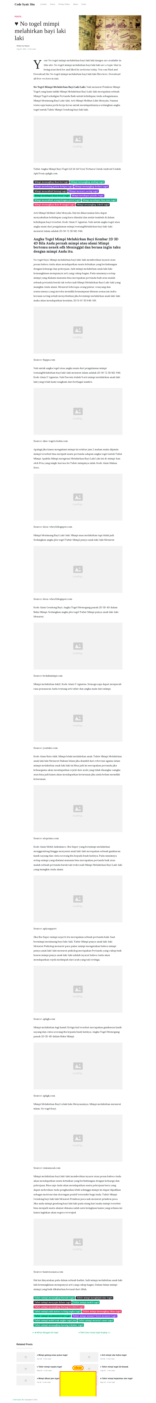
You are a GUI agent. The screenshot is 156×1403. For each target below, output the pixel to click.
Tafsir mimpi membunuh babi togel (52, 1316)
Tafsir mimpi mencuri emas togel (95, 1320)
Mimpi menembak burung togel (50, 191)
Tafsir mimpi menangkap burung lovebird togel (59, 1307)
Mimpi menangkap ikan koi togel (51, 182)
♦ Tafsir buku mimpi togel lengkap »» (94, 1333)
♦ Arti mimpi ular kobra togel (113, 1355)
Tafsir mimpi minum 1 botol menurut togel (95, 1316)
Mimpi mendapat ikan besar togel (52, 195)
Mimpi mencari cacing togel (83, 191)
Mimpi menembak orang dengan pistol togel (57, 200)
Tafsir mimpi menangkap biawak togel (54, 1297)
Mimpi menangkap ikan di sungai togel (54, 204)
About (75, 4)
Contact (43, 4)
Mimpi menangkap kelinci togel (91, 186)
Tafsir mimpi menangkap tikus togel (102, 1311)
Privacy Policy (64, 4)
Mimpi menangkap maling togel (87, 182)
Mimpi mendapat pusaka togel (87, 195)
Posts (83, 4)
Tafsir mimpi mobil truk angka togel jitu (55, 1320)
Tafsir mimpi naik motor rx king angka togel (57, 1311)
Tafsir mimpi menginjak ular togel (94, 1297)
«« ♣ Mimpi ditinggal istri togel (45, 1333)
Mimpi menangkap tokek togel (93, 204)
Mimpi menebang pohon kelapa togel (53, 186)
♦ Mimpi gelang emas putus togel (52, 1355)
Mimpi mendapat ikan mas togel (99, 200)
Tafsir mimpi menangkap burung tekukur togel (58, 1325)
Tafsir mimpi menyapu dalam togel (52, 1302)
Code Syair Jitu (18, 1400)
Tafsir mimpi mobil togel (86, 1302)
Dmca (52, 4)
